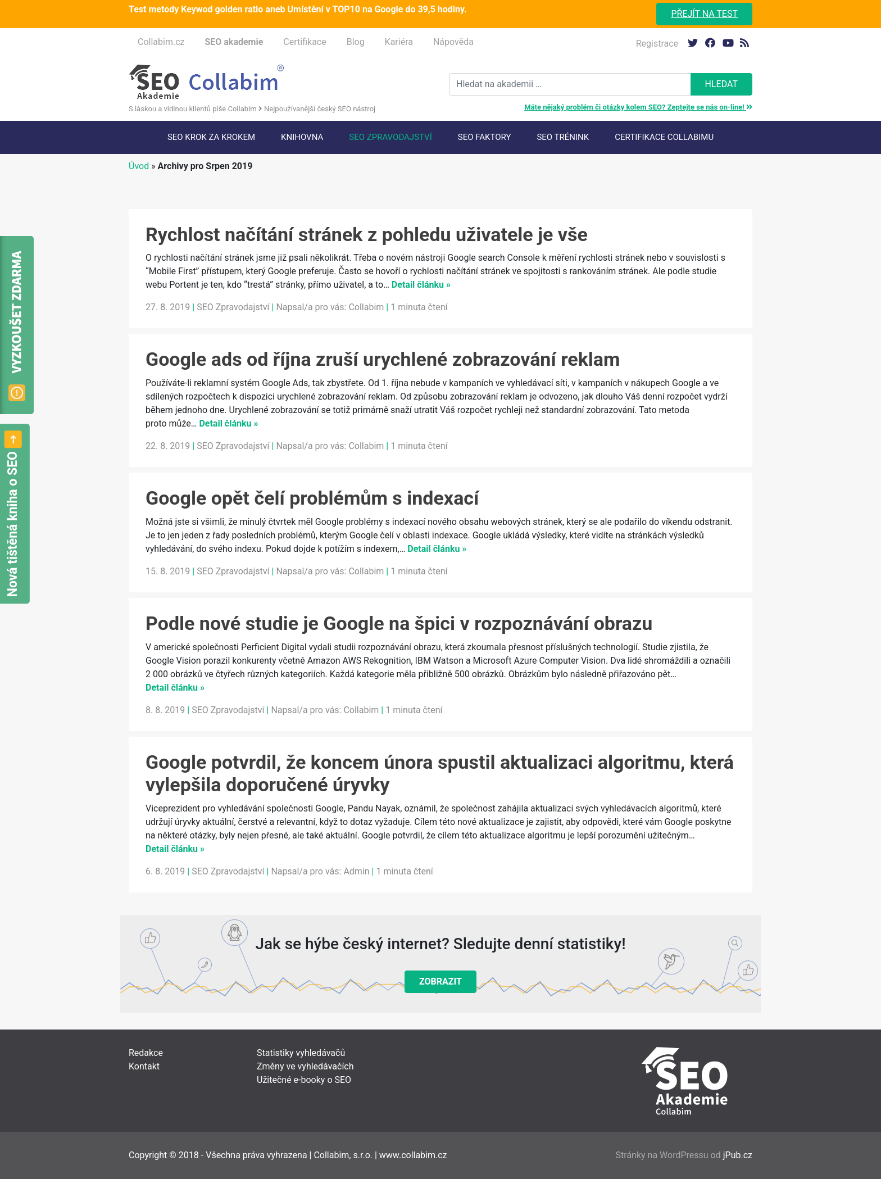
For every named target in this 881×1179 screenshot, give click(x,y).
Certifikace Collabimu (664, 137)
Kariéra (399, 42)
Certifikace (304, 42)
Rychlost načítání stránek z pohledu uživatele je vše (367, 234)
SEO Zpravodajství (390, 137)
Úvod (139, 166)
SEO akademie (234, 42)
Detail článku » (421, 284)
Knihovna (302, 137)
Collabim (366, 307)
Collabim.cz (161, 42)
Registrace (657, 43)
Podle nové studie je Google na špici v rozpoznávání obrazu (399, 623)
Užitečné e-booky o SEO (304, 1079)
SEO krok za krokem (211, 137)
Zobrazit (440, 981)
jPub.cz (737, 1155)
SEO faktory (484, 137)
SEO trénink (563, 137)
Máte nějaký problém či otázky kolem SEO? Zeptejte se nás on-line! (638, 107)
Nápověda (453, 42)
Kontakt (144, 1066)
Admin (356, 871)
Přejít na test (704, 13)
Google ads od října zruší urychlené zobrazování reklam (383, 359)
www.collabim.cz (413, 1155)
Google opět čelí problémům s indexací (312, 498)
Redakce (146, 1053)
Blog (356, 42)
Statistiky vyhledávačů (301, 1053)
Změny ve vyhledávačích (305, 1066)
